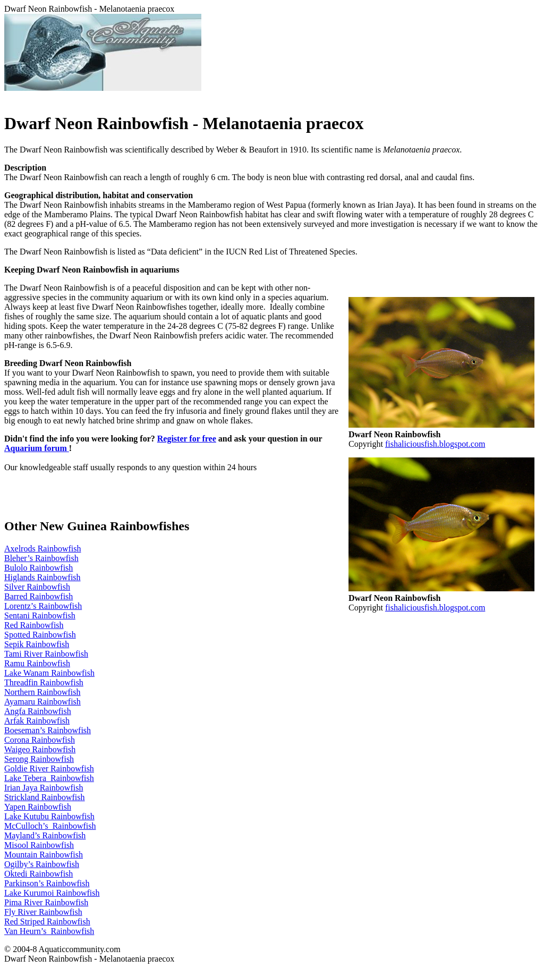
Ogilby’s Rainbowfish (41, 864)
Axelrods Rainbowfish (42, 548)
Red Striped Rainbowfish (47, 921)
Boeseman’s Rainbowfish (47, 730)
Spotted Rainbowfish (40, 634)
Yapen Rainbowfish (37, 806)
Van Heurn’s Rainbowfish (49, 931)
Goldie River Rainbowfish (49, 768)
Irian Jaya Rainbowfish (43, 787)
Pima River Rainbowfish (46, 902)
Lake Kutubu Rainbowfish (49, 816)
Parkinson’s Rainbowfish (46, 883)
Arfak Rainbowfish (37, 720)
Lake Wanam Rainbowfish (49, 672)
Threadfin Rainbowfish (43, 682)
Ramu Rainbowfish (37, 663)
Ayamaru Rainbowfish (42, 701)
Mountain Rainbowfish (43, 854)
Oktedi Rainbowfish (38, 873)
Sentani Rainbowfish (39, 615)
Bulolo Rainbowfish (38, 567)
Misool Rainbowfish (39, 845)
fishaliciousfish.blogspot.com (435, 443)
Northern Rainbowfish (42, 692)
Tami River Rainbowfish (46, 653)
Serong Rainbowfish (39, 758)
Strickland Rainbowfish (44, 797)
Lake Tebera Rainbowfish (49, 778)
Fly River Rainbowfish (43, 911)
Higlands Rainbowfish (42, 577)
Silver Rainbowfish (37, 586)
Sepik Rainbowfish (36, 644)
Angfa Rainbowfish (37, 711)
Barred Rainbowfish (38, 596)
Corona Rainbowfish (39, 739)
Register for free (186, 438)
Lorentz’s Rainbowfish (43, 605)
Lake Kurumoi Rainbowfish (52, 892)
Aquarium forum (36, 448)
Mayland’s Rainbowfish (45, 835)
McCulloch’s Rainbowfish (50, 825)
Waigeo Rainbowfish (39, 749)
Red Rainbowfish (34, 625)
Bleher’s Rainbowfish (41, 558)
